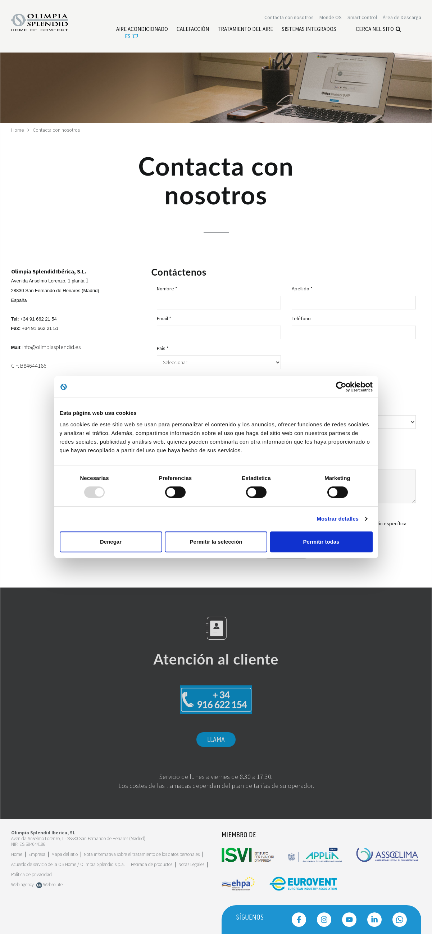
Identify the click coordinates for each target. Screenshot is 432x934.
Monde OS (330, 17)
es (131, 36)
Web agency (22, 884)
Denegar (111, 542)
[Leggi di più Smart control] (362, 17)
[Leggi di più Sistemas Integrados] (309, 29)
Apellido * (302, 288)
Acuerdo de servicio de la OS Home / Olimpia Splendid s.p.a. (68, 864)
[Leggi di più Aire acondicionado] (142, 29)
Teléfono (301, 318)
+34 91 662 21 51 (40, 328)
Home (17, 130)
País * (163, 348)
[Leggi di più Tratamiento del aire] (245, 29)
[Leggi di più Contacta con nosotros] (289, 17)
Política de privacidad (31, 874)
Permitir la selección (216, 542)
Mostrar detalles (338, 519)
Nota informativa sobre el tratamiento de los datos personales (142, 854)
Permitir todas (321, 542)
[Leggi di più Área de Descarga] (402, 17)
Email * (164, 318)
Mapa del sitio (64, 854)
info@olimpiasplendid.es (51, 346)
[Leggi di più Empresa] (36, 854)
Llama (216, 739)
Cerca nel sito (378, 29)
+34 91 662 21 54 (38, 319)
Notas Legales (191, 864)
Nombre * (167, 288)
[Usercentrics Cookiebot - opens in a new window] (341, 386)
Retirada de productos (151, 864)
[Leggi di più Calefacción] (193, 29)
